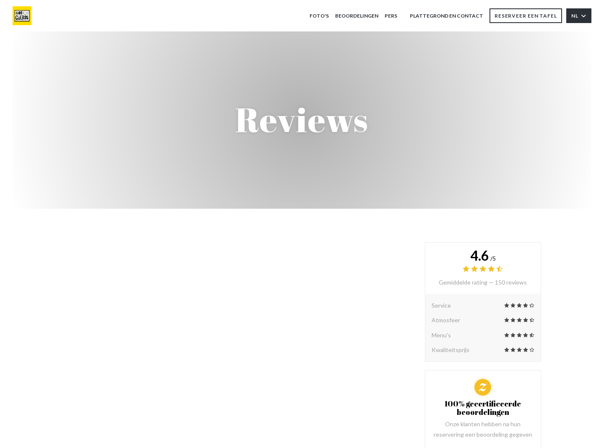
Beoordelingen (356, 16)
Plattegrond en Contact (446, 16)
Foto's (319, 16)
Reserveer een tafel (526, 16)
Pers (391, 16)
